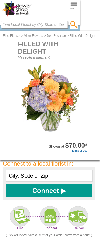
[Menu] (73, 5)
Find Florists (11, 36)
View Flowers (33, 36)
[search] (74, 24)
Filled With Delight (82, 36)
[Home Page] (16, 16)
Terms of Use (79, 150)
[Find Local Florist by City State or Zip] (34, 24)
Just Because (56, 36)
